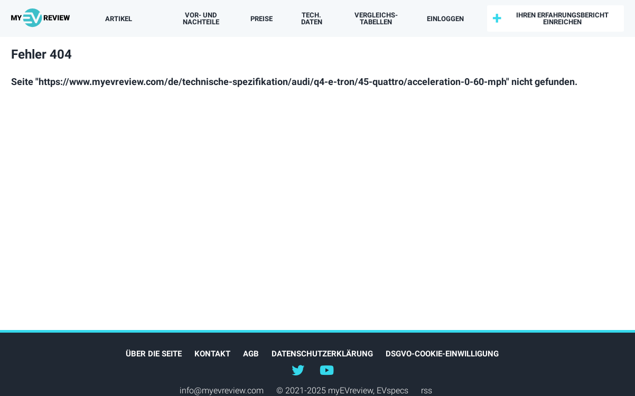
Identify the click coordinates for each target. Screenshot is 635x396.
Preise (261, 19)
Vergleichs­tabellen (376, 18)
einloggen (445, 19)
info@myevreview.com (222, 390)
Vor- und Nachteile (201, 18)
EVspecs (392, 390)
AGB (251, 354)
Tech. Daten (311, 18)
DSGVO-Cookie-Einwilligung (442, 354)
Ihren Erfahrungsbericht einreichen (562, 18)
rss (426, 390)
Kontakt (212, 354)
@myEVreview (298, 370)
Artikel (118, 19)
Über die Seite (154, 354)
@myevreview (326, 370)
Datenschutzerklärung (322, 354)
